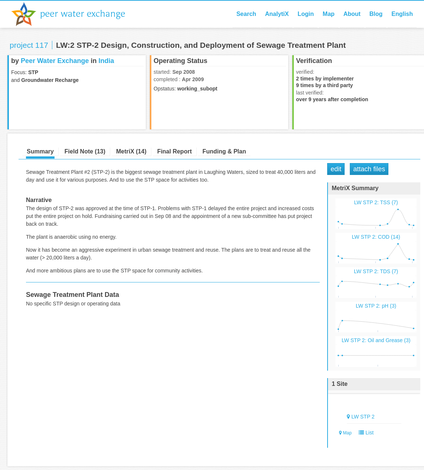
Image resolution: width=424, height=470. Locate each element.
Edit (336, 169)
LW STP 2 (363, 417)
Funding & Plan (224, 151)
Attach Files (369, 169)
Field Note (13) (85, 151)
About (352, 14)
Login (306, 14)
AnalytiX (277, 14)
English (402, 14)
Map (329, 14)
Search (246, 14)
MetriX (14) (131, 151)
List (365, 433)
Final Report (174, 151)
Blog (376, 14)
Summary (40, 151)
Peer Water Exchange (74, 14)
